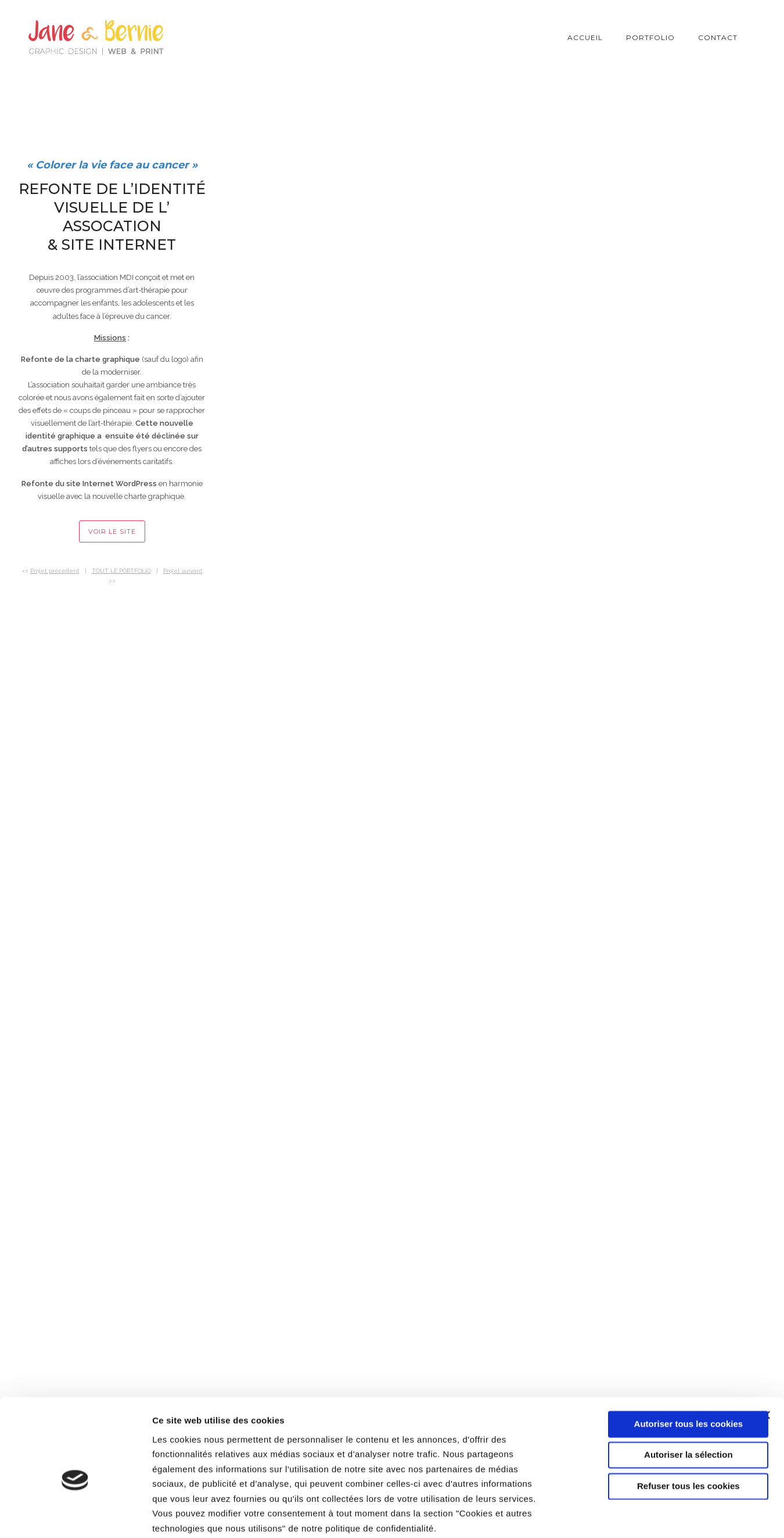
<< (50, 570)
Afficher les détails (639, 1515)
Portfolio (650, 37)
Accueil (585, 37)
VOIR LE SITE (112, 531)
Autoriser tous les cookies (657, 1363)
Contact (718, 37)
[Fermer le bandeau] (766, 1354)
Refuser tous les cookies (657, 1426)
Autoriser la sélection (657, 1394)
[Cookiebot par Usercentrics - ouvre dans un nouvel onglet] (75, 1515)
